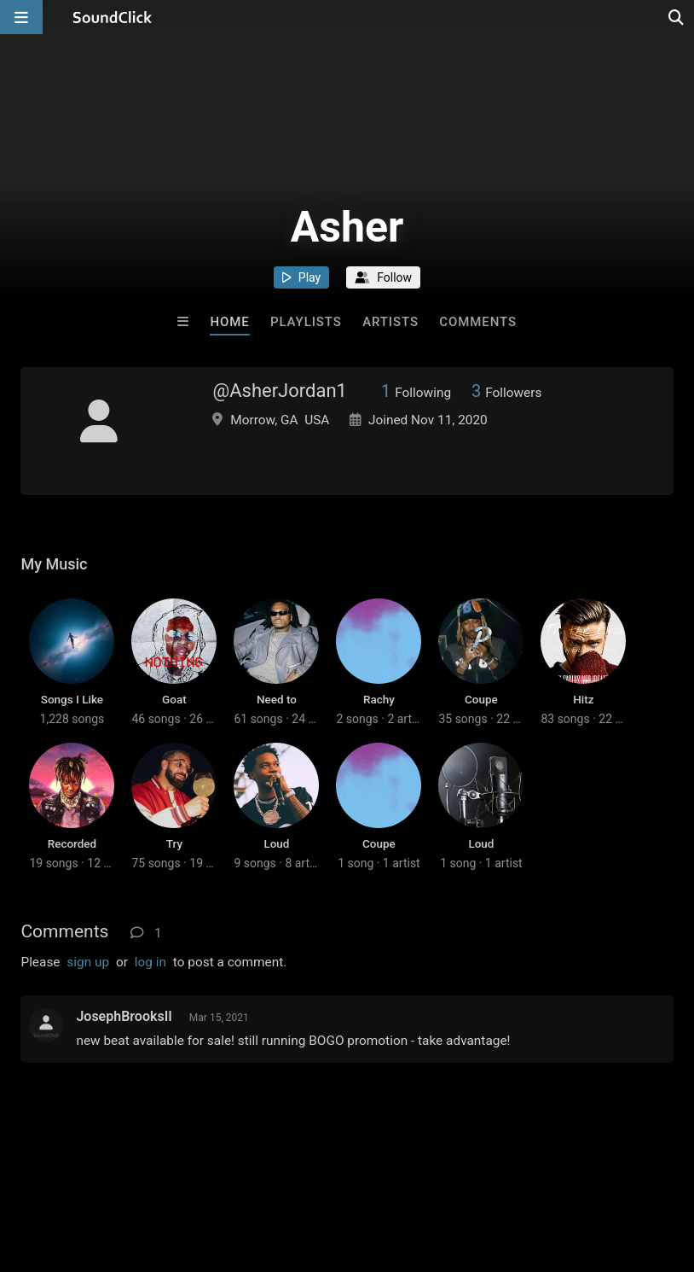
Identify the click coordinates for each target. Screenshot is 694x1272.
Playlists (306, 322)
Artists (390, 322)
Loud (276, 843)
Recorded (72, 843)
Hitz (583, 699)
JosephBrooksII (123, 1016)
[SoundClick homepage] (112, 17)
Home (229, 322)
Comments (478, 322)
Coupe (481, 699)
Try (174, 843)
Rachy (379, 699)
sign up (88, 962)
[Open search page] (677, 17)
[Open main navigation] (21, 17)
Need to (277, 699)
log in (150, 962)
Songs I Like (72, 699)
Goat (174, 699)
